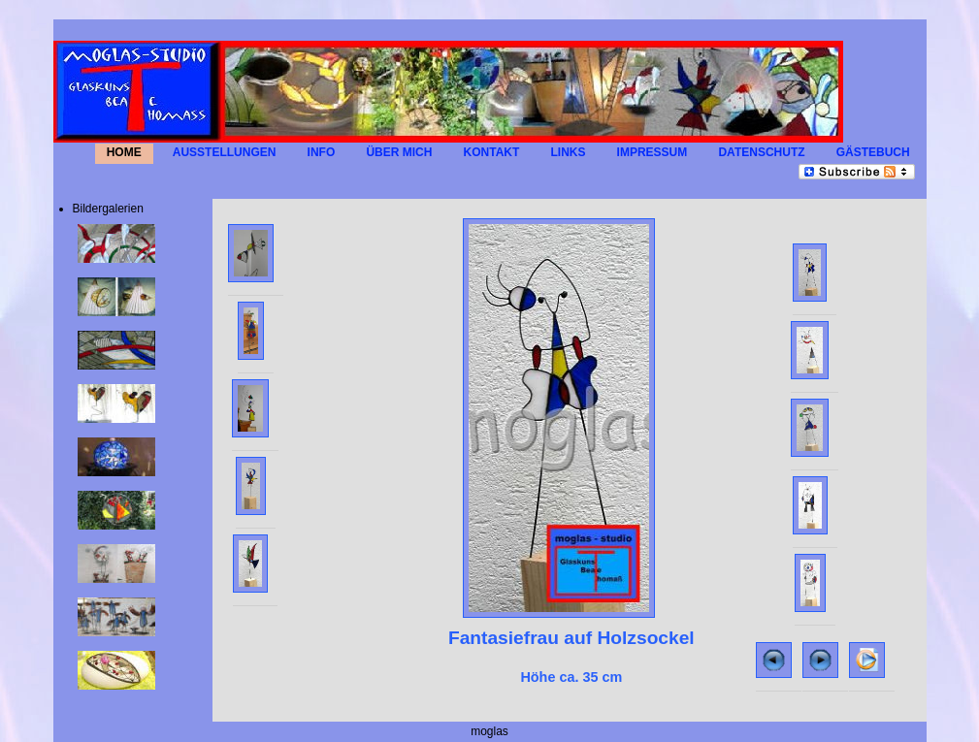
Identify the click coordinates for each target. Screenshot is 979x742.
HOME (124, 153)
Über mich (399, 153)
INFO (322, 153)
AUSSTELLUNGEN (225, 153)
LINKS (567, 153)
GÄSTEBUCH (873, 153)
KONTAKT (492, 153)
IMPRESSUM (652, 153)
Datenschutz (761, 153)
